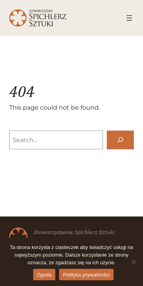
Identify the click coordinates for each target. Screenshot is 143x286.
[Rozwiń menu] (129, 18)
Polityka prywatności (86, 275)
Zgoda (44, 275)
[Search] (120, 140)
